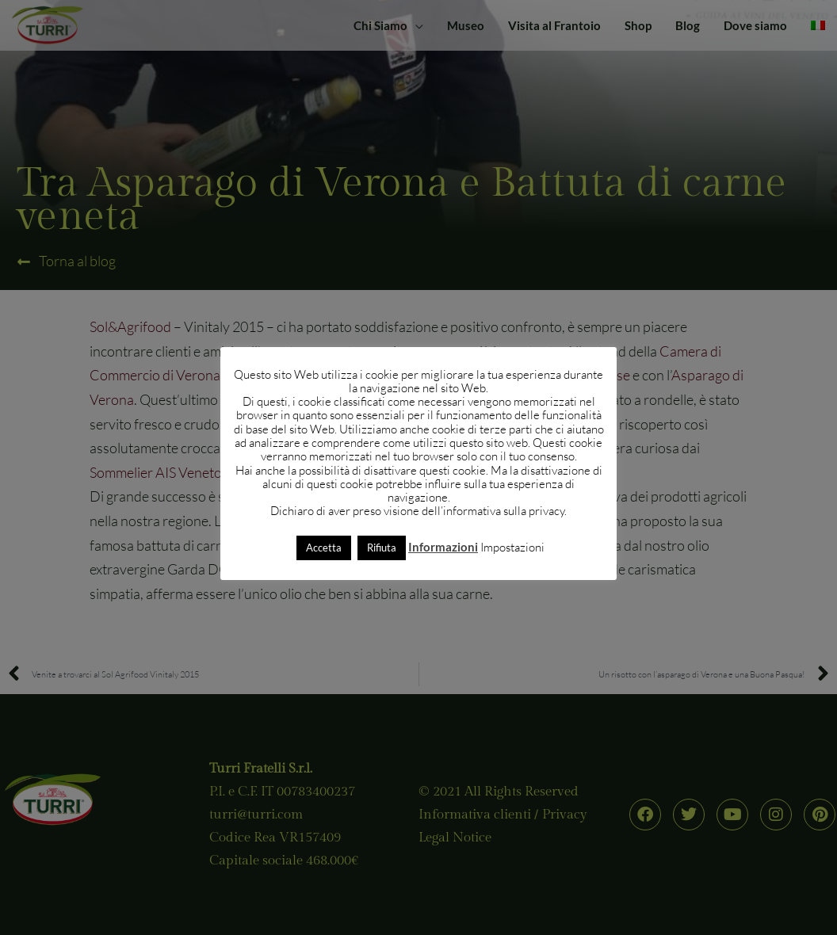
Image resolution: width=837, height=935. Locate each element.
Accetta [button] (324, 547)
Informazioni (443, 547)
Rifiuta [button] (381, 547)
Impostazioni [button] (512, 547)
